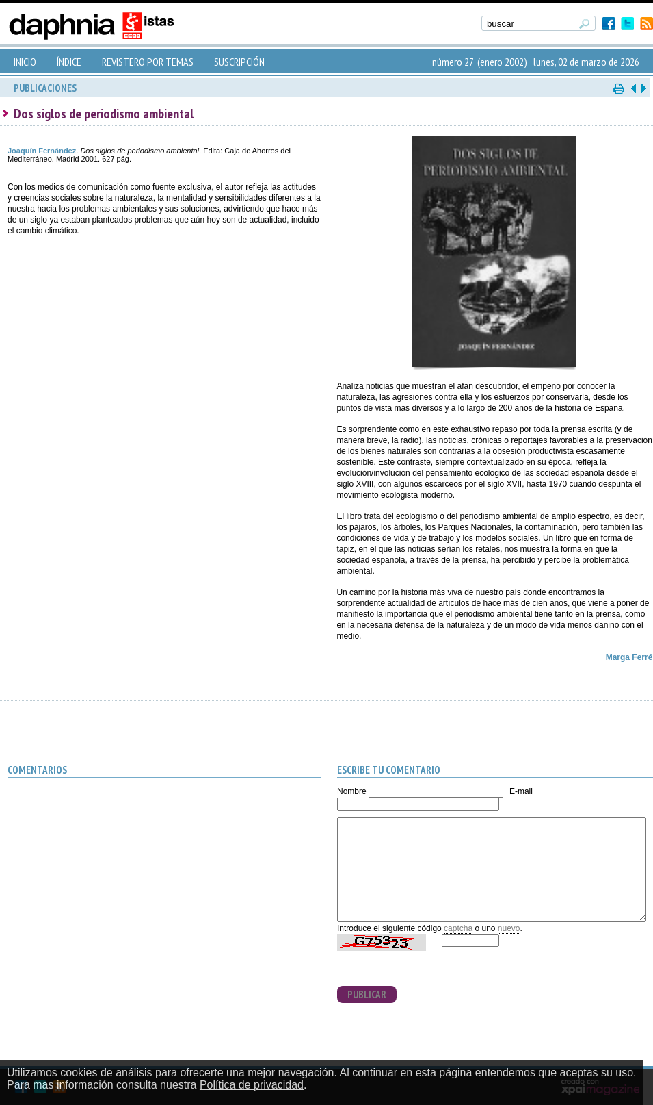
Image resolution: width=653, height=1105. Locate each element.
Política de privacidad (252, 1085)
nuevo (509, 928)
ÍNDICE (69, 61)
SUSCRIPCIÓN (239, 61)
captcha (458, 928)
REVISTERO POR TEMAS (148, 61)
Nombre (352, 791)
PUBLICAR (366, 994)
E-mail (521, 791)
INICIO (25, 61)
